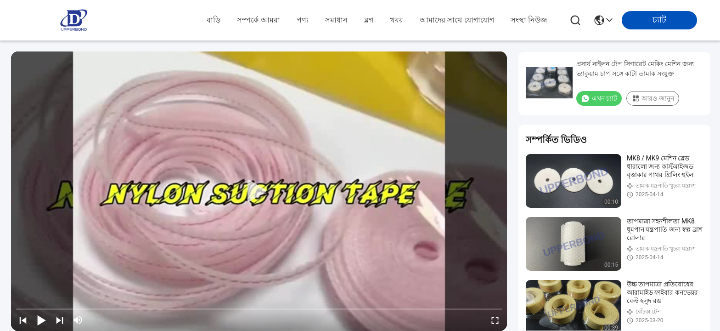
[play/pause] (41, 320)
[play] (259, 191)
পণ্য (303, 20)
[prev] (23, 320)
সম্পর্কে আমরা (258, 20)
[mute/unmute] (78, 320)
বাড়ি (213, 20)
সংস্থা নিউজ (529, 20)
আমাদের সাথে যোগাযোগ (457, 20)
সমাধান (336, 20)
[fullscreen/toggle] (495, 320)
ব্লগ (368, 20)
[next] (60, 320)
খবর (396, 20)
